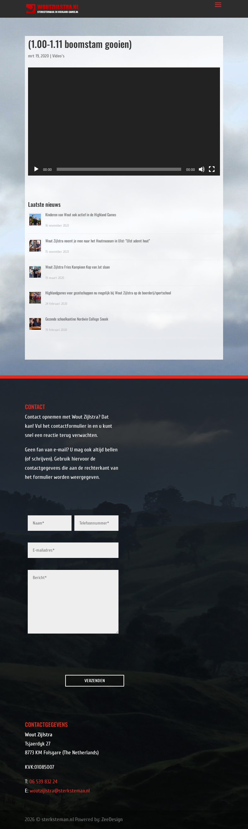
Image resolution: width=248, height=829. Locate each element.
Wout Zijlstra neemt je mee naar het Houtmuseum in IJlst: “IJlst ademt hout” (97, 240)
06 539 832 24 (43, 782)
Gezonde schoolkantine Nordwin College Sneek (76, 319)
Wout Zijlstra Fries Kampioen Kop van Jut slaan (77, 267)
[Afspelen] (36, 169)
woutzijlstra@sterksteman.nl (60, 791)
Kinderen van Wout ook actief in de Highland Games (80, 214)
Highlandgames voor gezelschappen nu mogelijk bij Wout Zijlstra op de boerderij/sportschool (108, 292)
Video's (58, 56)
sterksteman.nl (58, 819)
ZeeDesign (112, 819)
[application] (124, 121)
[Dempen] (202, 169)
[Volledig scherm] (212, 169)
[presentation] (64, 655)
